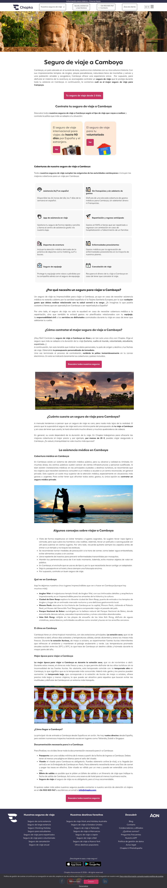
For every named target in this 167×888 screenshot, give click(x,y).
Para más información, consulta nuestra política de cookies (141, 876)
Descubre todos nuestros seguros (84, 364)
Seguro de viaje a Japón (86, 835)
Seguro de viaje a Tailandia (86, 828)
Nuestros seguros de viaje (51, 7)
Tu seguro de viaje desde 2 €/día (83, 95)
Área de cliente (130, 7)
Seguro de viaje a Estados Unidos (86, 825)
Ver (56, 149)
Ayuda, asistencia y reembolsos (81, 7)
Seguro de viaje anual (39, 845)
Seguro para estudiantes (39, 831)
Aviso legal (131, 845)
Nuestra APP (131, 838)
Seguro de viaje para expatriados (39, 835)
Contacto (103, 8)
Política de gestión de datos (131, 841)
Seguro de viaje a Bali (87, 838)
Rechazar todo (75, 882)
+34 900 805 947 (106, 6)
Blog (131, 821)
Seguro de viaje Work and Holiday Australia (86, 821)
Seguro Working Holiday (39, 828)
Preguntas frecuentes (131, 835)
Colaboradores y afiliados (131, 828)
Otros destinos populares (86, 845)
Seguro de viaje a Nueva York (86, 841)
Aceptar (91, 882)
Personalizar (83, 886)
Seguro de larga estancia (39, 825)
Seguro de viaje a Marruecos (86, 831)
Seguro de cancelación (39, 841)
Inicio (23, 7)
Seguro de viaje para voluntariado (39, 838)
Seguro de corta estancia (39, 821)
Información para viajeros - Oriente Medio (83, 1)
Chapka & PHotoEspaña (131, 848)
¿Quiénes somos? (131, 831)
